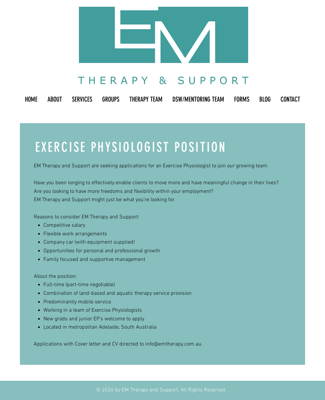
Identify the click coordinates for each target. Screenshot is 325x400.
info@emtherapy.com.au (173, 344)
